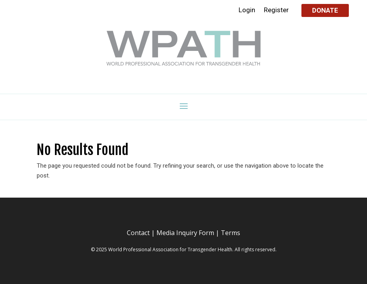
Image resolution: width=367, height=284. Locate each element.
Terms (230, 232)
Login (247, 10)
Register (276, 10)
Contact (138, 232)
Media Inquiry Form (185, 232)
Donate (325, 10)
